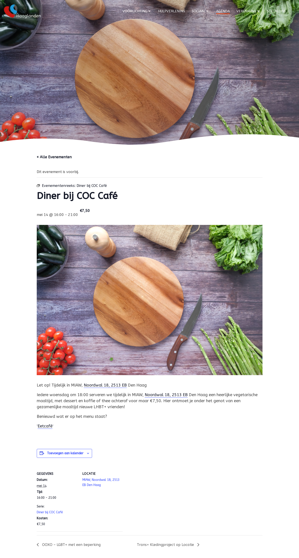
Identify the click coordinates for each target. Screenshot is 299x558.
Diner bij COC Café (50, 512)
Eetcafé (45, 426)
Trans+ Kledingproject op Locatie (166, 545)
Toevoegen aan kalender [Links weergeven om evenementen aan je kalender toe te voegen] (65, 453)
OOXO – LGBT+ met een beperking (71, 545)
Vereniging (248, 11)
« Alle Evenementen (54, 157)
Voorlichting (137, 11)
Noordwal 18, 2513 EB (105, 385)
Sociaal (200, 11)
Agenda (223, 11)
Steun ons (276, 11)
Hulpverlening (171, 11)
